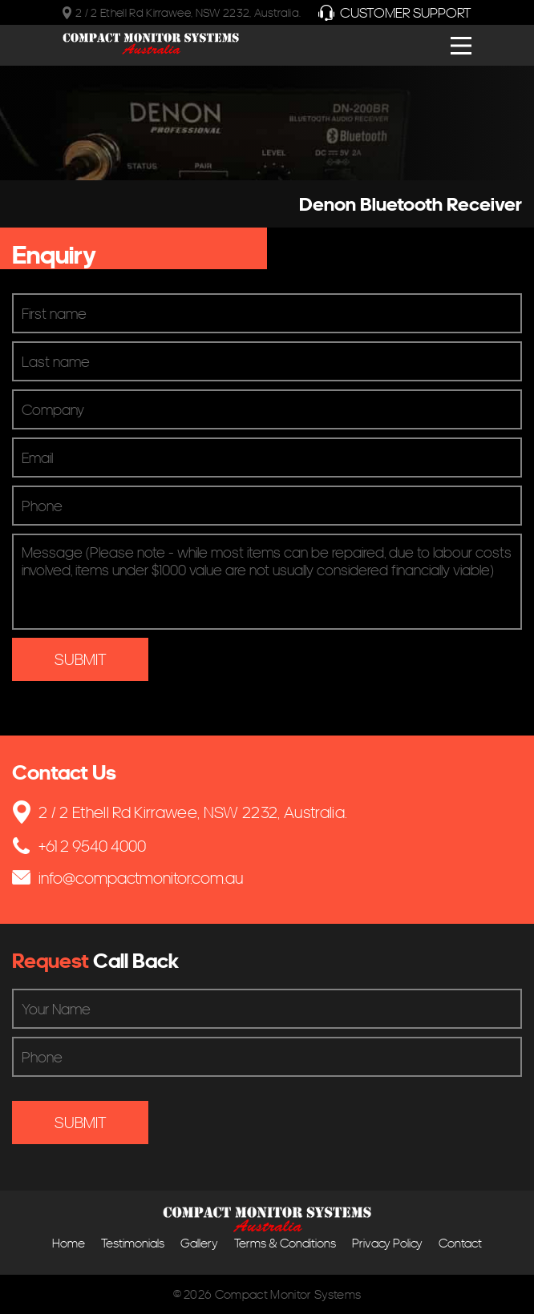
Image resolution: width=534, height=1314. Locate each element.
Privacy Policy (387, 1243)
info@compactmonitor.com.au (127, 878)
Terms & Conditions (285, 1243)
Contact (460, 1243)
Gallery (199, 1243)
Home (68, 1243)
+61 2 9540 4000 (79, 846)
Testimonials (132, 1243)
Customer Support (394, 12)
